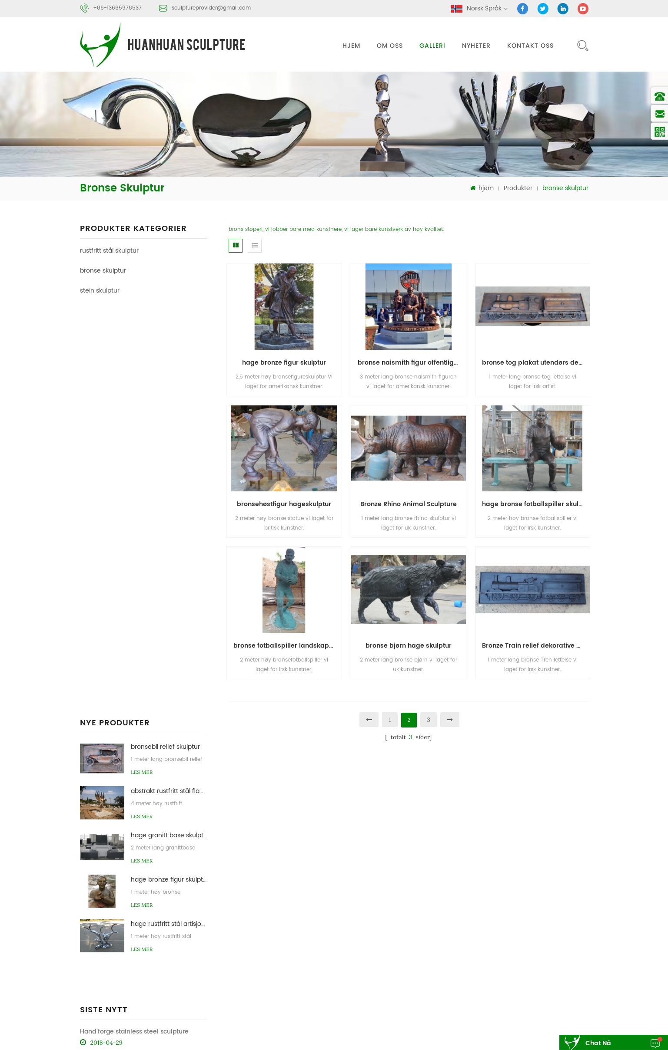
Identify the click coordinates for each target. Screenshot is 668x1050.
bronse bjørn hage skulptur (409, 646)
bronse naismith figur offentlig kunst (412, 363)
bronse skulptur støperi (462, 995)
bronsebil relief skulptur (165, 342)
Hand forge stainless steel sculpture (134, 588)
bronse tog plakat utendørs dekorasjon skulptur (536, 363)
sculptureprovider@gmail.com (211, 8)
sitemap (520, 937)
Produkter (518, 188)
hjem (351, 46)
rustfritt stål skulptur (109, 251)
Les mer (142, 367)
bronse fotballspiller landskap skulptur (287, 646)
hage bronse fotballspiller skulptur (536, 504)
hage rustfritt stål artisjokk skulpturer (169, 519)
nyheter (476, 46)
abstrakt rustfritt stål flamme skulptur (169, 386)
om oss (390, 46)
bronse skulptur (103, 271)
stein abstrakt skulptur (539, 995)
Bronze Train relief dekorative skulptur (536, 646)
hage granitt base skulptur (169, 430)
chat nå (598, 1043)
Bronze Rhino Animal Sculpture (408, 504)
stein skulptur (100, 291)
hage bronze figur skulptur (169, 475)
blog (475, 937)
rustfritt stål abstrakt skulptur (469, 979)
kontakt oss (530, 46)
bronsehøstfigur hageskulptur (284, 504)
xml (553, 937)
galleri (432, 46)
